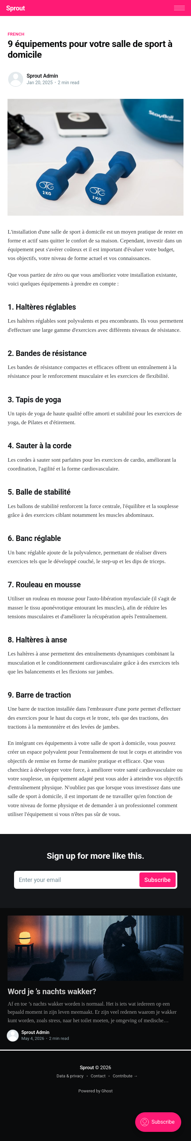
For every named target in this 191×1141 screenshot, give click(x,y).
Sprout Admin (42, 76)
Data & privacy (70, 1075)
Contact (98, 1075)
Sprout (17, 8)
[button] (178, 8)
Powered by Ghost (95, 1090)
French (16, 34)
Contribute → (125, 1075)
